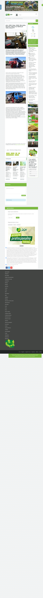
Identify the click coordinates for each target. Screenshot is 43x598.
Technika (6, 329)
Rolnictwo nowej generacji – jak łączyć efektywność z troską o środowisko (33, 73)
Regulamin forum (28, 351)
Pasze (6, 306)
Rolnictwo (6, 320)
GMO (6, 291)
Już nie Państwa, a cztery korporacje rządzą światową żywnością (32, 96)
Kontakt (40, 351)
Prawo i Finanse (7, 311)
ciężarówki (12, 153)
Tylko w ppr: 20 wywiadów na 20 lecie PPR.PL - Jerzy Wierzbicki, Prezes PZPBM (33, 59)
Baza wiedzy (7, 275)
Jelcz (16, 153)
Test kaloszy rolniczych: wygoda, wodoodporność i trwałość (33, 70)
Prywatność (33, 351)
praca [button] (15, 224)
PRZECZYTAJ (7, 179)
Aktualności (7, 273)
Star (19, 153)
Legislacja (6, 297)
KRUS (6, 295)
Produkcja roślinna (8, 313)
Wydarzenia (7, 338)
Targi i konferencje (8, 327)
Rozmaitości (7, 324)
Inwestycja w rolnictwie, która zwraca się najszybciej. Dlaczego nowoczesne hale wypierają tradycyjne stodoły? (32, 65)
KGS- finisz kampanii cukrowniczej (32, 100)
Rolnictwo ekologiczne (8, 322)
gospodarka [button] (10, 224)
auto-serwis (17, 154)
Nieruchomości (7, 302)
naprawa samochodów (10, 154)
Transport (7, 153)
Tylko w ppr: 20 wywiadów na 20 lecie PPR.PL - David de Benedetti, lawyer (32, 55)
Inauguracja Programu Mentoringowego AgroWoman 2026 (32, 88)
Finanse (6, 288)
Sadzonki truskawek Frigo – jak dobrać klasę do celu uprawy (33, 84)
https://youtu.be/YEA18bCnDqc (20, 144)
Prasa (6, 309)
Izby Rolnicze (7, 293)
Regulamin (23, 351)
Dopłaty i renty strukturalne (9, 277)
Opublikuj (23, 195)
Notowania (6, 304)
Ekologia (6, 284)
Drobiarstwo (7, 280)
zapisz (18, 217)
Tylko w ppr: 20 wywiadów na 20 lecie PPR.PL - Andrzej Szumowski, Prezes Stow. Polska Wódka (33, 49)
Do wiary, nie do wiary (8, 279)
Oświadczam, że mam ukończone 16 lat (12, 264)
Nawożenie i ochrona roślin (9, 300)
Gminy (6, 289)
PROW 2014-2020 (7, 318)
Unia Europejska (7, 331)
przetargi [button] (18, 224)
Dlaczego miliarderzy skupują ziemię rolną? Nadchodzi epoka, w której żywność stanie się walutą (33, 92)
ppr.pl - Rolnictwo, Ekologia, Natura (14, 150)
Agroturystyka (7, 271)
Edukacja (6, 282)
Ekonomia (6, 286)
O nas (20, 351)
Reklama (37, 351)
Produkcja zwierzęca (8, 315)
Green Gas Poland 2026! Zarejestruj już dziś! (32, 81)
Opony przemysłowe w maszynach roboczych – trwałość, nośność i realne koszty (33, 78)
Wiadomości (9, 18)
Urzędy (6, 333)
